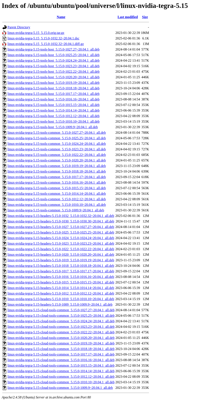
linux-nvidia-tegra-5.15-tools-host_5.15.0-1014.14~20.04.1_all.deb (53, 110)
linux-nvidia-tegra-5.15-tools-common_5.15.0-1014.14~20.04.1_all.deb (56, 193)
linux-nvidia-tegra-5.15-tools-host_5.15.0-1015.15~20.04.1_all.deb (53, 105)
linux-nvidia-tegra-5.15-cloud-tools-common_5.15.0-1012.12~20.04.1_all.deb (61, 376)
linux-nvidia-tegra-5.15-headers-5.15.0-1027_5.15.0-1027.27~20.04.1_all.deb (60, 227)
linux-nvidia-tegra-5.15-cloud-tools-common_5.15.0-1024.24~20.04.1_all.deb (61, 321)
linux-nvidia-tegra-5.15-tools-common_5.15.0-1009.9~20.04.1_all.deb (55, 210)
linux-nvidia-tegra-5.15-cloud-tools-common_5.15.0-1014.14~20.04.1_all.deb (61, 371)
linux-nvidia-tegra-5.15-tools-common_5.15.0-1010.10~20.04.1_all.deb (56, 204)
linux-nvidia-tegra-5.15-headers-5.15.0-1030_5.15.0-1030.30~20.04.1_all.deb (60, 221)
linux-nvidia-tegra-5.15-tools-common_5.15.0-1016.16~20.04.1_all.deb (56, 182)
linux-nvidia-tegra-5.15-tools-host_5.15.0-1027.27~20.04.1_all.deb (53, 49)
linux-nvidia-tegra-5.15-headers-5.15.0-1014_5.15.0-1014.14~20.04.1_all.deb (60, 288)
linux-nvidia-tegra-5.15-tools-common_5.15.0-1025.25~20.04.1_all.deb (56, 138)
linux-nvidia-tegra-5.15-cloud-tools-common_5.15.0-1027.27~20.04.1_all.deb (61, 310)
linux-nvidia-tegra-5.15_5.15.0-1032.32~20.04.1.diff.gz (45, 44)
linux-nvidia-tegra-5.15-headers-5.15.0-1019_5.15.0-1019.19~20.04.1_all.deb (60, 260)
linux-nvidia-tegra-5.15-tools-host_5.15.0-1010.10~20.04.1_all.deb (53, 121)
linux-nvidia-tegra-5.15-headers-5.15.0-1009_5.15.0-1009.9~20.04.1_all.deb (59, 304)
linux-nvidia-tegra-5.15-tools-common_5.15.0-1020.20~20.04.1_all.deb (56, 160)
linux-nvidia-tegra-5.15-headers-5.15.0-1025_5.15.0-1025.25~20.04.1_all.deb (60, 232)
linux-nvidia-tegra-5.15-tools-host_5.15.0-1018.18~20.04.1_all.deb (53, 88)
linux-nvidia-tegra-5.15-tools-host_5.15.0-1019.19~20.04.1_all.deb (53, 82)
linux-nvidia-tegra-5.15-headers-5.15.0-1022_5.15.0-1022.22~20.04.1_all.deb (60, 249)
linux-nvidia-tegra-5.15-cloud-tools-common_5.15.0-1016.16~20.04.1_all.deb (61, 360)
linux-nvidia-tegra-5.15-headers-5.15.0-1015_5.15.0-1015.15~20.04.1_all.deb (60, 282)
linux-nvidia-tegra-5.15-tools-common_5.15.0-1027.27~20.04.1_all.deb (56, 132)
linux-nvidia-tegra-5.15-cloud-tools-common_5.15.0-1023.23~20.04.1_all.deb (61, 326)
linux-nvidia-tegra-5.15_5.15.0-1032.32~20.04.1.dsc (43, 38)
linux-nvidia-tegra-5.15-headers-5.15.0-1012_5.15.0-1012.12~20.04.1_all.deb (60, 293)
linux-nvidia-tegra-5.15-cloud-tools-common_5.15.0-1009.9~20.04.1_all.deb (60, 387)
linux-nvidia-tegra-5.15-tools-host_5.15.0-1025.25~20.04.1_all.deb (53, 55)
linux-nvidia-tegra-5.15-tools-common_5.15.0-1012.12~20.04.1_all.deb (56, 199)
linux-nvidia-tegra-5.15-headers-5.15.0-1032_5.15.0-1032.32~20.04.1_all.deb (60, 216)
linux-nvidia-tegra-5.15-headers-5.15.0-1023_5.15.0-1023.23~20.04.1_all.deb (60, 243)
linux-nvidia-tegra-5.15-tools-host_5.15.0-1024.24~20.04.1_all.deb (53, 60)
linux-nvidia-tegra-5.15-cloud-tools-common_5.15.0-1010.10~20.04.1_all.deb (61, 382)
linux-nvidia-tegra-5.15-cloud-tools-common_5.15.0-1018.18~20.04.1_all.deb (61, 349)
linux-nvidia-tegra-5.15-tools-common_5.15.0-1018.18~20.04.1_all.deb (56, 171)
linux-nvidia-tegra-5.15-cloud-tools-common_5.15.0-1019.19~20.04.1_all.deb (61, 343)
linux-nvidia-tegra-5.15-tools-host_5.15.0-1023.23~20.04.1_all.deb (53, 66)
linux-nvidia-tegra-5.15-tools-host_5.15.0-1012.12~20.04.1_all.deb (53, 116)
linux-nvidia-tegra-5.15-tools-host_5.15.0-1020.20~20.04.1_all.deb (53, 77)
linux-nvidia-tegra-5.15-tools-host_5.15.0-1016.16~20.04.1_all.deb (53, 99)
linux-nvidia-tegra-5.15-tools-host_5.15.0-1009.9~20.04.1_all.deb (52, 127)
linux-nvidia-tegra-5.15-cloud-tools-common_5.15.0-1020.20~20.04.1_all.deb (61, 338)
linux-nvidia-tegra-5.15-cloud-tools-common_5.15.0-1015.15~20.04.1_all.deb (61, 365)
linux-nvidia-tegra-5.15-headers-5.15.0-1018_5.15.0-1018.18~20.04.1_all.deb (60, 265)
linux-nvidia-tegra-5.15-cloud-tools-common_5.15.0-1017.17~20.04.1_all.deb (61, 354)
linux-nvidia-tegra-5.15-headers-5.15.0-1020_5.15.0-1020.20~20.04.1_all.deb (60, 254)
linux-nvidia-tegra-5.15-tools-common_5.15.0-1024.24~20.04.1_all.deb (56, 143)
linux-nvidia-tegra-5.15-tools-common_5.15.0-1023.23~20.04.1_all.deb (56, 149)
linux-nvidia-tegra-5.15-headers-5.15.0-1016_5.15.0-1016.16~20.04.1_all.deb (60, 277)
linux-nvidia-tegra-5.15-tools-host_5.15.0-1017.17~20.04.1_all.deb (53, 94)
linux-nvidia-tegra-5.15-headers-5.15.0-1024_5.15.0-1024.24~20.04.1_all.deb (60, 238)
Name (61, 17)
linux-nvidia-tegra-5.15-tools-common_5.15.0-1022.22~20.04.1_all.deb (56, 155)
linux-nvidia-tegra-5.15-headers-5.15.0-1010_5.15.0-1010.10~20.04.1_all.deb (60, 299)
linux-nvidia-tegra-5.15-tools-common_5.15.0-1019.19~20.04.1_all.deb (56, 166)
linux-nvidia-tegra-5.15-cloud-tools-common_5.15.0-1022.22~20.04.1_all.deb (61, 332)
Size (145, 17)
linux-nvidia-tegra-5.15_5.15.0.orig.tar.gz (35, 33)
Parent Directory (18, 27)
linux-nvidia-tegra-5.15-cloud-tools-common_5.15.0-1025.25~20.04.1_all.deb (61, 315)
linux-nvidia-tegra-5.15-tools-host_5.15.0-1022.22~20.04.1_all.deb (53, 71)
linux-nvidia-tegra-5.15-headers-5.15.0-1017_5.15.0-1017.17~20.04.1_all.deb (60, 271)
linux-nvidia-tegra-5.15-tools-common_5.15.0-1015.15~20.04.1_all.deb (56, 188)
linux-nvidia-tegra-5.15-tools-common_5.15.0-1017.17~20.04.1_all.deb (56, 177)
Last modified (128, 17)
